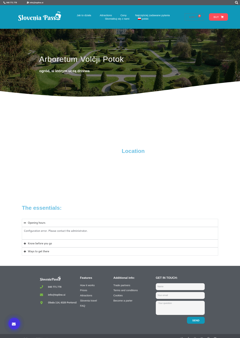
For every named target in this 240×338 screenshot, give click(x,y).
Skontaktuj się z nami (117, 18)
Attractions (106, 15)
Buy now (178, 303)
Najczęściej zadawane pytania (152, 15)
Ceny (124, 15)
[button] (236, 2)
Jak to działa (84, 15)
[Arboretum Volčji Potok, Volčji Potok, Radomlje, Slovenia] (71, 173)
